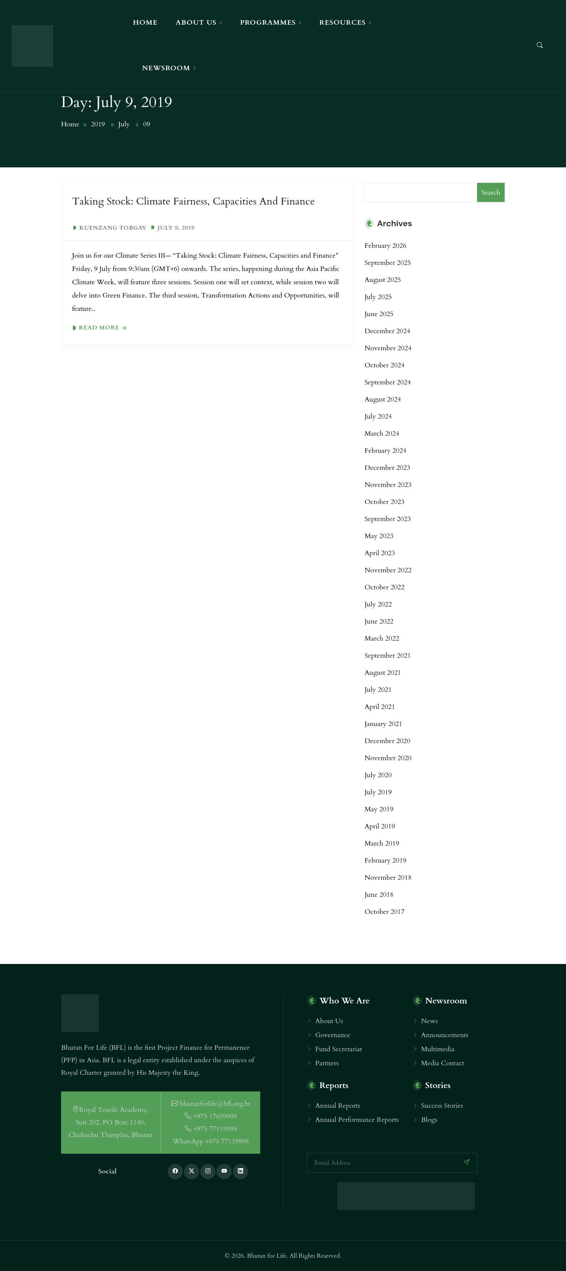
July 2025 (378, 297)
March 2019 (382, 843)
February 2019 (385, 860)
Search (490, 192)
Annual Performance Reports (357, 1120)
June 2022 (379, 621)
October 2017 (384, 912)
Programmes (268, 22)
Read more (99, 328)
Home (145, 22)
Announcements (445, 1035)
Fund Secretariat (338, 1049)
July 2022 (378, 604)
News (429, 1021)
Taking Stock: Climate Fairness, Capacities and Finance (193, 201)
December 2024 (387, 331)
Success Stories (442, 1105)
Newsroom (166, 68)
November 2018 (388, 877)
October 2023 (384, 502)
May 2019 (379, 809)
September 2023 (388, 519)
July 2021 (378, 690)
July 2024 (378, 416)
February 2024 (385, 450)
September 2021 (388, 655)
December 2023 (387, 467)
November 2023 (388, 485)
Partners (327, 1063)
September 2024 (388, 382)
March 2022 (382, 638)
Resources (342, 22)
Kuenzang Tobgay (112, 228)
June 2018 (379, 894)
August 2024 (383, 399)
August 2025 (383, 280)
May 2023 (379, 536)
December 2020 (387, 741)
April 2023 (380, 553)
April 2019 (380, 826)
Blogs (429, 1120)
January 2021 (383, 724)
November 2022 (388, 570)
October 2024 (384, 365)
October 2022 (384, 587)
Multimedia (437, 1049)
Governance (332, 1035)
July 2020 (378, 775)
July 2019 (378, 792)
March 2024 (382, 433)
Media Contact (442, 1063)
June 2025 (379, 314)
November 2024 (388, 348)
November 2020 (388, 758)
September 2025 (388, 263)
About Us (196, 22)
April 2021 (380, 707)
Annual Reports (337, 1105)
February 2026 (385, 245)
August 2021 (383, 672)
